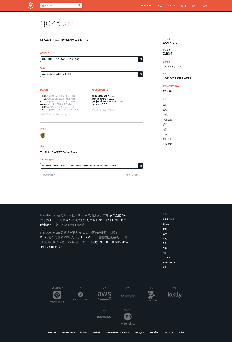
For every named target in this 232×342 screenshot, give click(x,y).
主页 (165, 104)
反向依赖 (167, 144)
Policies (167, 258)
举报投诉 (167, 139)
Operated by (58, 289)
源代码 (166, 224)
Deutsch (168, 332)
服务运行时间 (168, 219)
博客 (159, 5)
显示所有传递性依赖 (103, 110)
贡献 (165, 238)
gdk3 (50, 22)
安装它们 (50, 220)
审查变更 (167, 119)
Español (154, 332)
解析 (130, 288)
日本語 (181, 332)
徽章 (165, 124)
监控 (154, 288)
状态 (165, 214)
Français (140, 332)
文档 (165, 109)
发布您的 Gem (119, 215)
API (164, 253)
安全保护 (129, 310)
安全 (165, 267)
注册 (204, 5)
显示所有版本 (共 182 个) (53, 114)
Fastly (44, 237)
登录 (194, 5)
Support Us (169, 262)
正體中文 (97, 332)
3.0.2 (43, 109)
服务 (177, 288)
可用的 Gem (94, 220)
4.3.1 (43, 101)
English (52, 332)
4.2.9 (43, 106)
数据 (165, 229)
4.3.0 (43, 104)
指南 (183, 5)
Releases (145, 5)
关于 (165, 243)
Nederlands (68, 332)
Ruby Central (89, 237)
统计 (165, 234)
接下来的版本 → (134, 174)
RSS (165, 134)
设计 (83, 288)
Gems (171, 5)
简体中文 (84, 332)
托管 (106, 288)
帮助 (165, 248)
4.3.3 (43, 96)
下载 (165, 114)
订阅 (165, 129)
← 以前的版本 (47, 174)
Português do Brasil (117, 332)
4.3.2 (43, 98)
